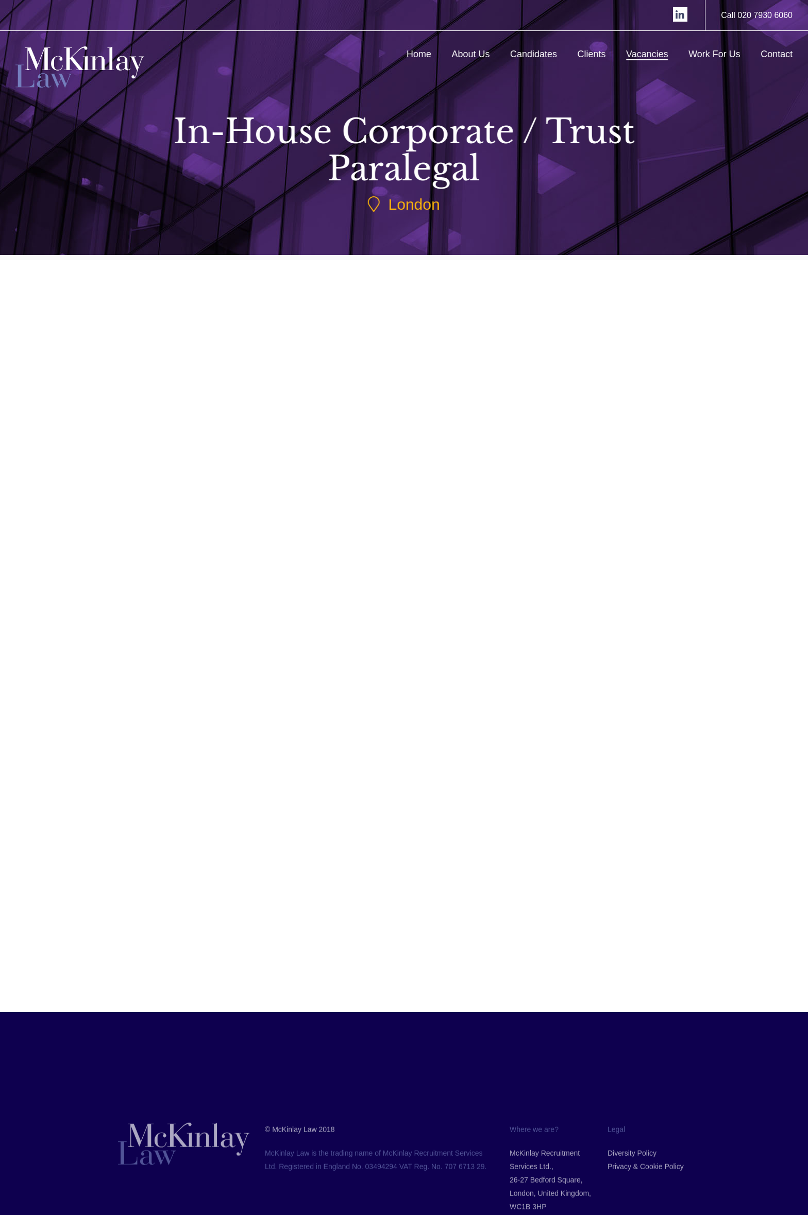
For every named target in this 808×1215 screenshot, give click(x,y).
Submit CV (203, 550)
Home (424, 54)
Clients (596, 54)
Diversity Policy (632, 1196)
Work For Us (720, 54)
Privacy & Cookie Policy (646, 1210)
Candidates (538, 54)
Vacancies (652, 54)
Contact (782, 54)
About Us (476, 54)
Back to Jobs (391, 961)
